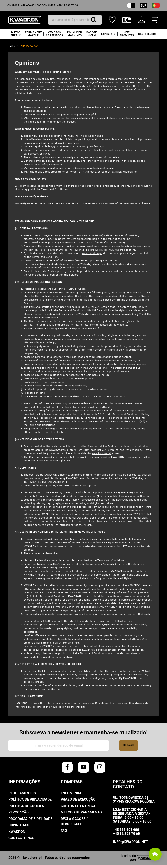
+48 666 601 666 (31, 5)
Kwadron (16, 832)
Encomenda (71, 793)
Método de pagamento (81, 812)
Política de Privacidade (30, 799)
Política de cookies (26, 806)
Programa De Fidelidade (30, 819)
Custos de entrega (78, 806)
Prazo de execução (78, 799)
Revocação (18, 812)
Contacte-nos (21, 838)
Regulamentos (22, 793)
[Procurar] (75, 20)
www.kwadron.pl (133, 203)
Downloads (18, 825)
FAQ (64, 830)
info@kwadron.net (53, 164)
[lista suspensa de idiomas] (156, 5)
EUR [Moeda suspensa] (143, 5)
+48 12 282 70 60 (67, 5)
